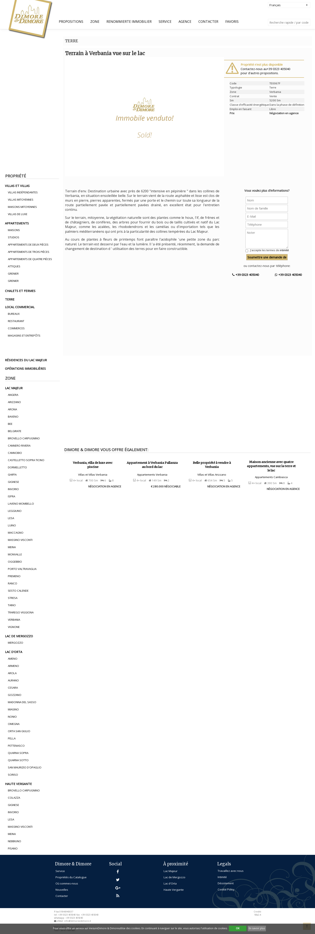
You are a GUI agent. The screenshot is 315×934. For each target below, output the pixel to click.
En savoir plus (257, 928)
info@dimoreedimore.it (77, 920)
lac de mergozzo (19, 636)
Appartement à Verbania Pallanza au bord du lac (152, 465)
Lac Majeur (170, 871)
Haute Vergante (174, 890)
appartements (17, 223)
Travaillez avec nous (231, 871)
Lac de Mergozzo (174, 877)
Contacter (208, 21)
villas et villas (17, 186)
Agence (185, 21)
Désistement (226, 883)
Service (165, 21)
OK (237, 928)
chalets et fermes (20, 291)
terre (9, 299)
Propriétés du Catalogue (71, 877)
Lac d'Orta (170, 883)
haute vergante (18, 784)
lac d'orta (13, 652)
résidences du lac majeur (26, 360)
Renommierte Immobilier (129, 21)
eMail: (60, 920)
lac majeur (14, 388)
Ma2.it (258, 914)
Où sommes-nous (67, 883)
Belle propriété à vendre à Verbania (212, 465)
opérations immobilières (25, 368)
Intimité (222, 877)
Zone (94, 21)
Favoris (232, 21)
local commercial (20, 307)
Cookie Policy (226, 889)
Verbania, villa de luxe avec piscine (92, 465)
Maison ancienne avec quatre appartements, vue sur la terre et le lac (271, 466)
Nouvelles (62, 890)
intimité (284, 250)
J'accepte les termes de (269, 250)
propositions (71, 21)
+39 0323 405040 (245, 275)
